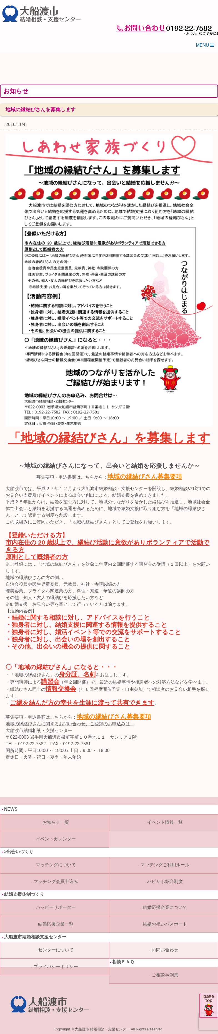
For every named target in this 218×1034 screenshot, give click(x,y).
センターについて (56, 950)
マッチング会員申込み (56, 881)
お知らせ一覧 (55, 822)
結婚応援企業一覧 (56, 924)
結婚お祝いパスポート (165, 924)
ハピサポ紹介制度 (165, 881)
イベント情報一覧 (165, 822)
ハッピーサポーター (56, 907)
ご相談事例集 (165, 975)
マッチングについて (56, 864)
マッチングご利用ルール (165, 864)
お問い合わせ (165, 950)
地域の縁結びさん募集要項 (144, 477)
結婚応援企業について (165, 907)
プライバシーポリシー (56, 966)
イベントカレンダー (56, 839)
